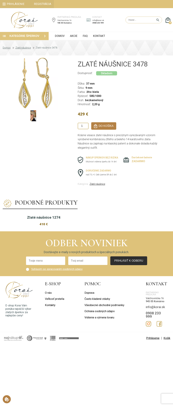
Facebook (159, 385)
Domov (7, 48)
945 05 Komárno (64, 23)
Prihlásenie (152, 399)
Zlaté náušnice (23, 48)
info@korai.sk (98, 20)
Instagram (148, 385)
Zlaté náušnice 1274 (43, 279)
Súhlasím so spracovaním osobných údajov (57, 330)
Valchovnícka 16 (64, 20)
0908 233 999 (98, 23)
